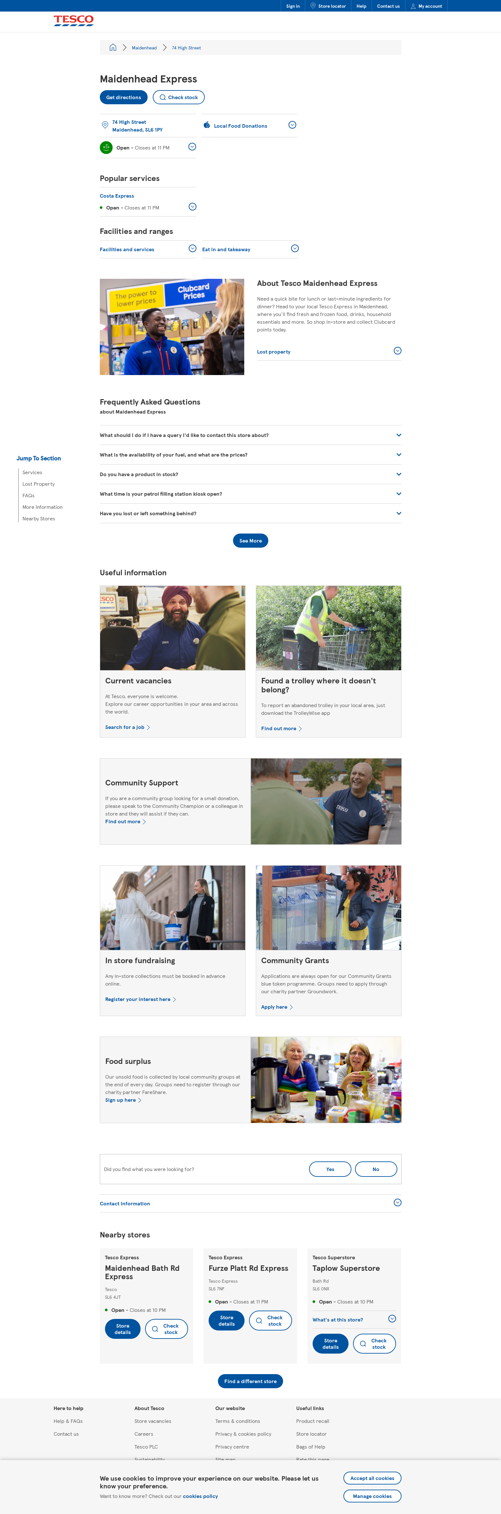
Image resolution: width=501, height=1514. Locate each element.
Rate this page (312, 1459)
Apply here (274, 1006)
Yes (330, 1169)
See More (250, 540)
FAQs (28, 495)
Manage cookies (372, 1496)
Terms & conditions (237, 1420)
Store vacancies (152, 1420)
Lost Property (38, 483)
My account (426, 6)
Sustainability (149, 1459)
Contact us (388, 6)
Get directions (120, 95)
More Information (42, 506)
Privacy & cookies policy (243, 1433)
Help (362, 6)
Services (32, 472)
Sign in (293, 6)
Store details (123, 1329)
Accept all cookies (372, 1478)
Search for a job (124, 727)
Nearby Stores (38, 518)
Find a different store (250, 1381)
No (367, 1167)
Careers (143, 1433)
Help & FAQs (68, 1420)
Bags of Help (310, 1446)
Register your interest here (137, 999)
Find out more (278, 728)
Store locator (328, 6)
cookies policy (200, 1496)
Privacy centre (232, 1446)
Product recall (312, 1420)
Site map (225, 1459)
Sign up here (120, 1099)
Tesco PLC (146, 1446)
